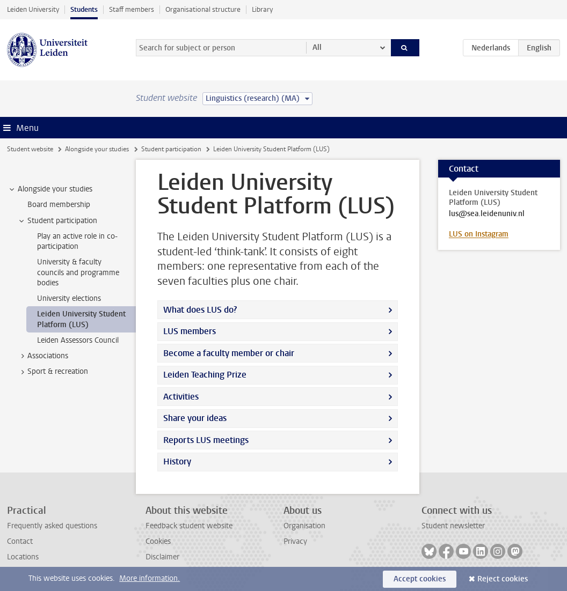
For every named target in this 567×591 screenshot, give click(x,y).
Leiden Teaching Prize (204, 374)
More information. (149, 578)
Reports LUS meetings (206, 440)
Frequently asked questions (52, 526)
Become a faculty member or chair (228, 353)
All (317, 47)
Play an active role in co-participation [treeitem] (77, 241)
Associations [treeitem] (42, 356)
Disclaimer (162, 557)
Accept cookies (420, 579)
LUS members (189, 331)
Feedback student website (189, 526)
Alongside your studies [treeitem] (50, 189)
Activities (181, 396)
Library (262, 9)
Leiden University (33, 9)
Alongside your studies (97, 149)
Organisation (304, 526)
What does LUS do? (200, 309)
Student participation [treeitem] (57, 221)
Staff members (131, 9)
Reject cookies (502, 579)
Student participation (171, 149)
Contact (20, 541)
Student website (30, 149)
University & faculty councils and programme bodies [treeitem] (78, 272)
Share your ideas (195, 418)
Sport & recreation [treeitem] (52, 371)
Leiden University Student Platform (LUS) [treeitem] (81, 319)
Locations (23, 557)
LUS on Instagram (478, 234)
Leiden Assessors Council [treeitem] (78, 340)
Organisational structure (203, 9)
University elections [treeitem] (69, 298)
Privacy (295, 541)
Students (84, 9)
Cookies (158, 541)
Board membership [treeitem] (58, 205)
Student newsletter (453, 526)
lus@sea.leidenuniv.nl (487, 214)
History (177, 461)
